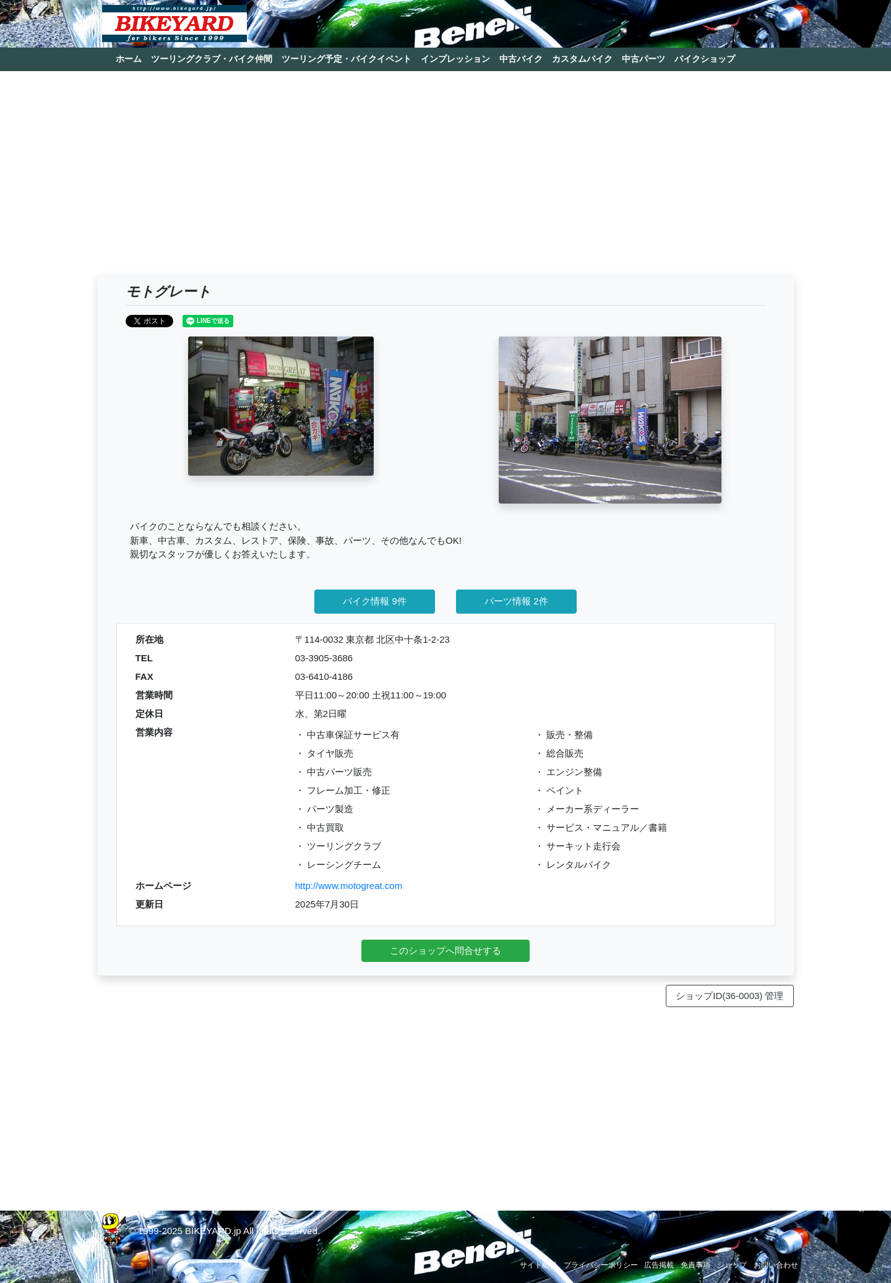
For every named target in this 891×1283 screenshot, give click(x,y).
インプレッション (455, 59)
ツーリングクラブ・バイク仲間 (211, 59)
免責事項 (695, 1265)
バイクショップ (704, 59)
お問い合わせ (776, 1265)
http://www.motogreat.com (348, 885)
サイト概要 (538, 1265)
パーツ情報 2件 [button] (516, 601)
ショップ (732, 1265)
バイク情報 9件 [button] (375, 601)
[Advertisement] (446, 178)
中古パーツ (643, 59)
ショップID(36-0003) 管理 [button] (729, 995)
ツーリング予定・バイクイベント (346, 59)
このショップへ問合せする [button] (445, 950)
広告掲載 (659, 1265)
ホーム (129, 59)
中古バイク (521, 59)
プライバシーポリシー (601, 1265)
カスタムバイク (582, 59)
